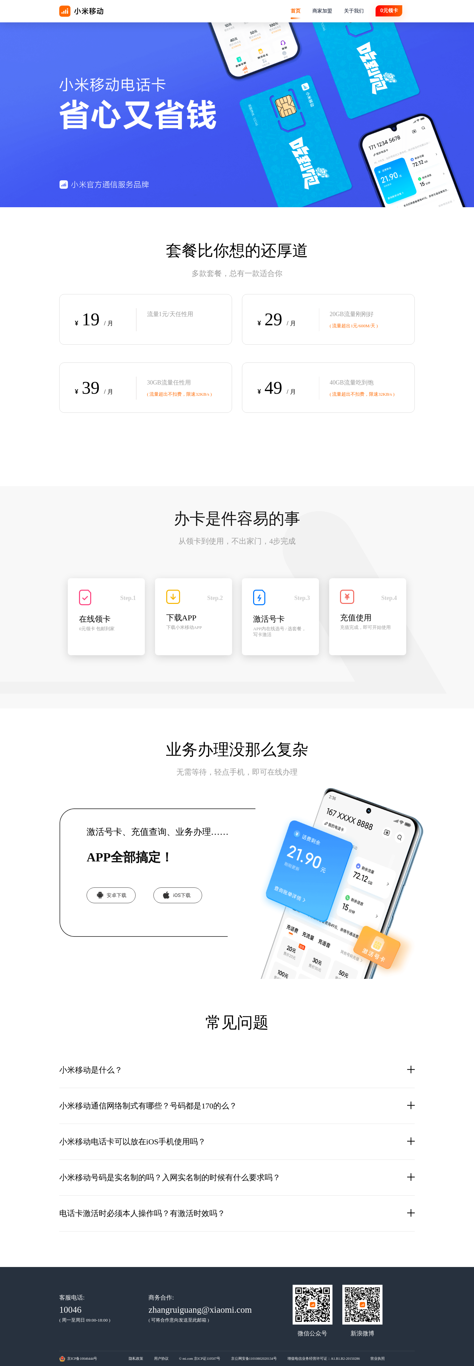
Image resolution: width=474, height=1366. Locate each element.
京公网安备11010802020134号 (254, 1358)
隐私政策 (136, 1358)
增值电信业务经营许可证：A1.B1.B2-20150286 (323, 1358)
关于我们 (354, 11)
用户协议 (161, 1358)
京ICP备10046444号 (82, 1358)
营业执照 (377, 1358)
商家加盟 (322, 11)
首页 (296, 11)
